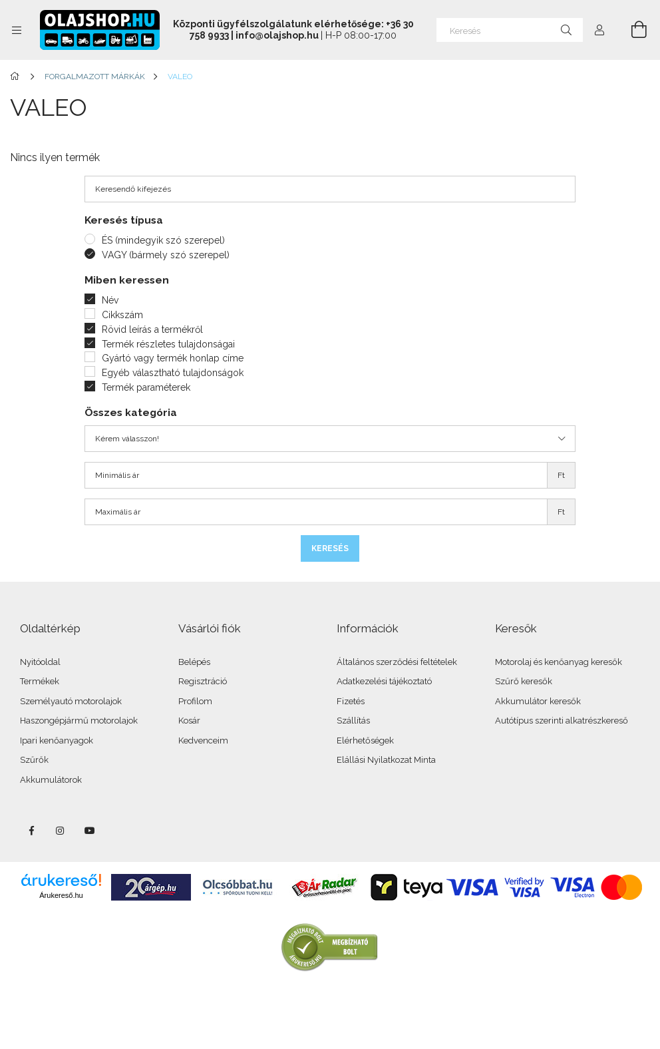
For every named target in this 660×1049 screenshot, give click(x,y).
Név (110, 300)
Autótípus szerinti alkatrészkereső (561, 721)
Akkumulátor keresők (538, 701)
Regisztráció (202, 681)
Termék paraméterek (146, 387)
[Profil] (599, 30)
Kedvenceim (203, 740)
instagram (60, 830)
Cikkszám (122, 315)
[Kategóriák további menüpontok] (16, 30)
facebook (31, 830)
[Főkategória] (17, 76)
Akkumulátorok (51, 780)
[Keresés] (509, 30)
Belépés (194, 662)
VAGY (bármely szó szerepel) (166, 255)
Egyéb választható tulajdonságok (173, 372)
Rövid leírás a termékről (152, 329)
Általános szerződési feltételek (397, 662)
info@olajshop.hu (277, 35)
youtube (90, 830)
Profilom (195, 701)
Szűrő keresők (523, 681)
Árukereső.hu (60, 895)
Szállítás (353, 721)
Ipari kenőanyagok (56, 740)
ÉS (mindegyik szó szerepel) (163, 240)
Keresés (330, 548)
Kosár (189, 721)
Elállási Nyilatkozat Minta (386, 760)
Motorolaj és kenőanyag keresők (558, 662)
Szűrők (34, 760)
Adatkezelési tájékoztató (384, 681)
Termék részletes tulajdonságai (168, 344)
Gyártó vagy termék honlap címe (173, 358)
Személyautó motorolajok (71, 701)
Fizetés (351, 701)
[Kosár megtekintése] (631, 30)
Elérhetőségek (365, 740)
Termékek (39, 681)
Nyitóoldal (40, 662)
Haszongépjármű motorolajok (79, 721)
